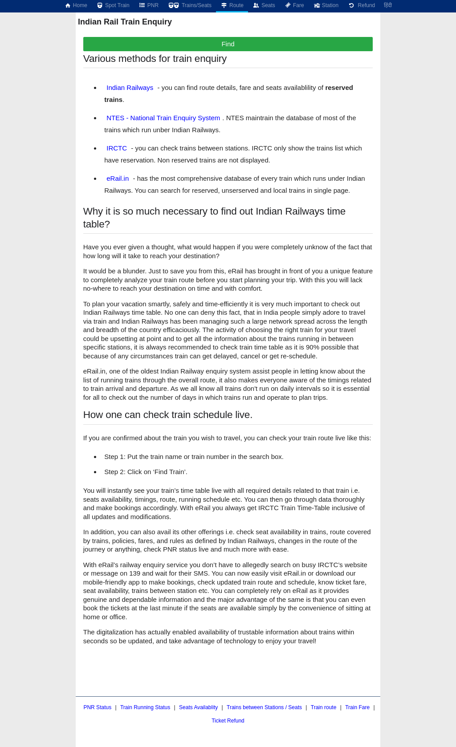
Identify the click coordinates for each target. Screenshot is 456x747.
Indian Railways (129, 87)
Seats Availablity (198, 707)
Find (227, 44)
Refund (361, 5)
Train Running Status (145, 707)
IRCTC (116, 148)
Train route (324, 707)
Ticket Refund (228, 721)
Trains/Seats (189, 5)
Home (75, 5)
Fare (294, 5)
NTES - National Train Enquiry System (163, 118)
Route (232, 5)
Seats (263, 5)
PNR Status (97, 707)
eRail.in (117, 178)
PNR (148, 5)
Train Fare (357, 707)
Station (325, 5)
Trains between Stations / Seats (264, 707)
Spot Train (113, 5)
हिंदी (388, 5)
